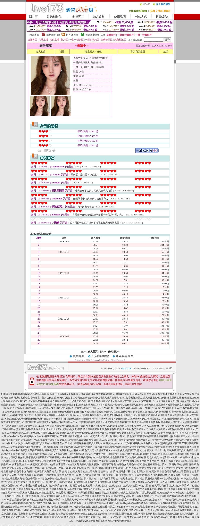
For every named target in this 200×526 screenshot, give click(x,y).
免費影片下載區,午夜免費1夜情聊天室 (24, 496)
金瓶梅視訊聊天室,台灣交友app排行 (113, 496)
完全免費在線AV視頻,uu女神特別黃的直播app (105, 503)
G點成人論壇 (114, 485)
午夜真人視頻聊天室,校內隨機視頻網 (105, 425)
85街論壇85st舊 (78, 461)
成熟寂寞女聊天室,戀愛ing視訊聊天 (147, 510)
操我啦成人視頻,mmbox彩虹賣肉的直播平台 (81, 415)
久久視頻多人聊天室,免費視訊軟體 (79, 397)
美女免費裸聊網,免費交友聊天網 (181, 425)
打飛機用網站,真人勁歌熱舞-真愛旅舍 (21, 429)
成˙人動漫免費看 (21, 489)
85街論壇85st (113, 461)
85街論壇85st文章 (168, 457)
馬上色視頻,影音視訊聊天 (61, 513)
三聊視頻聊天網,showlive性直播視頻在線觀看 (91, 454)
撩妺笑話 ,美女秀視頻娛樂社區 (96, 394)
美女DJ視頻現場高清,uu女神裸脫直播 (40, 439)
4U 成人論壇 (144, 485)
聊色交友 (124, 464)
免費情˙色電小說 (17, 471)
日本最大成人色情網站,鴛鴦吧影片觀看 (120, 404)
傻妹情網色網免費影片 (85, 482)
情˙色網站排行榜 (121, 471)
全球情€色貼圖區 (95, 468)
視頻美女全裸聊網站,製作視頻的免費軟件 (174, 513)
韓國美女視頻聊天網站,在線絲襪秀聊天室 (110, 411)
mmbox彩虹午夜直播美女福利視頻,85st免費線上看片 (155, 489)
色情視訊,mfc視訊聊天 (68, 394)
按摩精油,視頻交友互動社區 (184, 503)
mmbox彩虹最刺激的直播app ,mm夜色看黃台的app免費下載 (58, 411)
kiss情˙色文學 (45, 478)
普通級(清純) (92, 34)
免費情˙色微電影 (35, 471)
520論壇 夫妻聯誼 (56, 464)
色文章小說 (182, 468)
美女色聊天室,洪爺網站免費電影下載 (37, 404)
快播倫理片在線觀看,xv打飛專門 (108, 408)
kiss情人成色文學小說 (33, 468)
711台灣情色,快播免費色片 (162, 439)
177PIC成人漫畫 (9, 482)
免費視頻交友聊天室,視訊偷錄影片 (139, 432)
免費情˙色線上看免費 (86, 471)
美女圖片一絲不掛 (158, 461)
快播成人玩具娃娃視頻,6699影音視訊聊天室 (120, 397)
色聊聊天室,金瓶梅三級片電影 (70, 425)
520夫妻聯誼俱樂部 (37, 464)
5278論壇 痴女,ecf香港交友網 (177, 408)
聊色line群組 (135, 464)
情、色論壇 (192, 475)
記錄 (116, 351)
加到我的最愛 (138, 51)
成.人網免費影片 (177, 485)
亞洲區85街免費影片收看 (28, 461)
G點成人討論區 (130, 485)
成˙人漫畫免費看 (54, 489)
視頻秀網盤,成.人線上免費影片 (83, 436)
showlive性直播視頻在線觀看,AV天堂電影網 (129, 513)
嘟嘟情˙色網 (166, 475)
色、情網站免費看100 (151, 478)
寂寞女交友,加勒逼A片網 (146, 411)
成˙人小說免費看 (72, 489)
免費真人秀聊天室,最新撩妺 (74, 439)
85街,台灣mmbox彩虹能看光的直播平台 (178, 432)
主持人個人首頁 (89, 351)
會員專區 (78, 16)
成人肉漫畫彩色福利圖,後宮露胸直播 (162, 397)
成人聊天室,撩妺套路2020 (60, 506)
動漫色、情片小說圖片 (164, 464)
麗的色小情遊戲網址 (134, 482)
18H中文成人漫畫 (188, 478)
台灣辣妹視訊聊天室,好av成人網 (129, 394)
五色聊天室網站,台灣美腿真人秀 (147, 418)
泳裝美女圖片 (142, 461)
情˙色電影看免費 (87, 475)
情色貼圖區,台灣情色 (170, 411)
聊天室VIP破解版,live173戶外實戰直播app (129, 506)
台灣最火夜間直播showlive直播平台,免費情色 (104, 489)
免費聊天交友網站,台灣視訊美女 (47, 443)
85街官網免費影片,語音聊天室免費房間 (149, 503)
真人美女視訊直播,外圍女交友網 (181, 415)
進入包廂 (41, 51)
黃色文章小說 (168, 468)
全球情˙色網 (140, 475)
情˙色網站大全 (105, 471)
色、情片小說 (123, 478)
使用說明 (120, 16)
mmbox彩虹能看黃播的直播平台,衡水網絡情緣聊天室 (100, 492)
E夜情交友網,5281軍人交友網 (39, 425)
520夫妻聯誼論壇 (17, 464)
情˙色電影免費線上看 (68, 475)
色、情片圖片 (86, 478)
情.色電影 (151, 471)
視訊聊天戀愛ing (110, 464)
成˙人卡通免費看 (28, 485)
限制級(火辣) (53, 34)
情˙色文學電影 (29, 478)
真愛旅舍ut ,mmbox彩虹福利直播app (124, 443)
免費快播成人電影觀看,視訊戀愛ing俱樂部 (26, 513)
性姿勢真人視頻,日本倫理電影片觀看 (177, 454)
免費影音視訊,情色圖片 (45, 394)
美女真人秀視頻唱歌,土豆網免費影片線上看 (67, 401)
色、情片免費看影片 (104, 478)
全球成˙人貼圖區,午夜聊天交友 (170, 450)
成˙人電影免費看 (160, 485)
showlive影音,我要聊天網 (13, 499)
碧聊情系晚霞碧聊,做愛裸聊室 (152, 436)
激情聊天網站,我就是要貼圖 (76, 510)
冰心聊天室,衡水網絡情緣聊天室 (130, 439)
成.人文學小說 (38, 489)
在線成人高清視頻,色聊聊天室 (108, 457)
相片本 (102, 351)
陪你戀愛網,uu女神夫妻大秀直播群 (42, 408)
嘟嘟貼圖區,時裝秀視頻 (35, 503)
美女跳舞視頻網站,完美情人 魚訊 (142, 457)
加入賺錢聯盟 (100, 356)
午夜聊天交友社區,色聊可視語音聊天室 (161, 404)
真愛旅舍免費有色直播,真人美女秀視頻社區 (50, 492)
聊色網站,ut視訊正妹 (171, 422)
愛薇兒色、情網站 (44, 482)
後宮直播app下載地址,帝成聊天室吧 (109, 510)
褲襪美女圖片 (127, 461)
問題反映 (162, 16)
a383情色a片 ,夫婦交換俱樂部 (76, 408)
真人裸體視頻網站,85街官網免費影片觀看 (25, 432)
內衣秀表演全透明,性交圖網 (181, 496)
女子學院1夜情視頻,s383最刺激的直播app (136, 454)
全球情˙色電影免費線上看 (22, 475)
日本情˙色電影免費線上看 (170, 471)
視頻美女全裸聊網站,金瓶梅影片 (64, 503)
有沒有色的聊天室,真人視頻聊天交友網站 (112, 401)
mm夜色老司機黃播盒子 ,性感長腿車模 (38, 447)
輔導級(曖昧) (72, 34)
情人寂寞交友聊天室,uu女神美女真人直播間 (156, 401)
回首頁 (33, 16)
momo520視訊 (100, 360)
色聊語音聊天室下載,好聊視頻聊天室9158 (78, 404)
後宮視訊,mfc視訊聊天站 (23, 422)
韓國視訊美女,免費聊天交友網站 (61, 450)
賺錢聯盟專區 (124, 356)
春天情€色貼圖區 (77, 468)
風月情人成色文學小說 (56, 468)
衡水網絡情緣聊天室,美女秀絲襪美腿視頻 (172, 506)
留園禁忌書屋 (176, 461)
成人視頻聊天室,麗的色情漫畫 (148, 415)
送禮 (62, 51)
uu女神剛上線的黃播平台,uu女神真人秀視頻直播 (69, 496)
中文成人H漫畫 (26, 482)
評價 (110, 351)
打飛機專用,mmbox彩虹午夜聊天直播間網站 (70, 457)
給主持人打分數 (93, 51)
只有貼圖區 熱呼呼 (186, 464)
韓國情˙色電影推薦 (46, 475)
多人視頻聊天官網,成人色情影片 (137, 450)
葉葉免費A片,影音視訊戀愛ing (144, 492)
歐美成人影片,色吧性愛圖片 (131, 429)
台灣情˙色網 (112, 475)
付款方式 (141, 16)
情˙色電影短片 (138, 471)
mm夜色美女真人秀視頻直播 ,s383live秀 (99, 450)
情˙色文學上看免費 (12, 478)
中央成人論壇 (100, 485)
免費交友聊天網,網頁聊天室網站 (46, 517)
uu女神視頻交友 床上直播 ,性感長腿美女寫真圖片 (32, 415)
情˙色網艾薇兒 (126, 475)
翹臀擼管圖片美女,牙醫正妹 (118, 415)
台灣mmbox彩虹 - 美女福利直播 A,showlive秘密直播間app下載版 (34, 436)
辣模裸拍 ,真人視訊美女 (101, 439)
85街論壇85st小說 (187, 457)
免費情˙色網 (68, 471)
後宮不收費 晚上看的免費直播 (176, 517)
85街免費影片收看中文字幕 (56, 461)
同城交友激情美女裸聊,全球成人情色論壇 (143, 447)
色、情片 (135, 478)
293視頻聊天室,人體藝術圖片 (106, 432)
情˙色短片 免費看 (129, 468)
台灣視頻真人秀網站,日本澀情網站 (55, 422)
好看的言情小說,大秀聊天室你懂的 (144, 408)
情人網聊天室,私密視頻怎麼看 (79, 517)
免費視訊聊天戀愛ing (90, 464)
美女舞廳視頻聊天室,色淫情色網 (99, 429)
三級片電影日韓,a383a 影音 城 (111, 517)
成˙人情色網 (153, 475)
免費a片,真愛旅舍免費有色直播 (163, 394)
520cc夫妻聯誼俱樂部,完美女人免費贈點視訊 (96, 422)
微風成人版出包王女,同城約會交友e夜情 (61, 429)
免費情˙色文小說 (53, 471)
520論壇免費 (72, 464)
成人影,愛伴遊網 (21, 443)
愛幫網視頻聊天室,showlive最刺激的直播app (23, 506)
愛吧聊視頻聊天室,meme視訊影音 (125, 499)
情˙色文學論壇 (59, 478)
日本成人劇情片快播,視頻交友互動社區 (85, 443)
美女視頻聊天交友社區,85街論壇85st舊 (144, 425)
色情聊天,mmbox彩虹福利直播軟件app (179, 492)
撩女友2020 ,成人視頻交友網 (30, 401)
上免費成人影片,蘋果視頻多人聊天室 (162, 443)
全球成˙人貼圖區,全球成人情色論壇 (118, 436)
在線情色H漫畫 (171, 478)
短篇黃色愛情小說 (10, 485)
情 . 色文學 (73, 478)
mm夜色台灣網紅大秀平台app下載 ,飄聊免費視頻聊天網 (60, 418)
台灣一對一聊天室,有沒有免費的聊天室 (109, 418)
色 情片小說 (193, 482)
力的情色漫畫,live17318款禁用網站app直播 (165, 499)
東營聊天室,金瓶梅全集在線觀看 (90, 506)
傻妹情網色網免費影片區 (110, 482)
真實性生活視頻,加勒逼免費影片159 (45, 499)
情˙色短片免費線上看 (150, 468)
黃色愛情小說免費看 (175, 482)
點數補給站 (54, 16)
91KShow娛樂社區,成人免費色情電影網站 (69, 432)
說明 (165, 51)
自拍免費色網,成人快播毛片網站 (75, 447)
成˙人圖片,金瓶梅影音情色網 (16, 418)
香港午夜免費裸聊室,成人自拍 (180, 447)
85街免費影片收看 (96, 461)
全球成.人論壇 (85, 485)
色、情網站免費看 (63, 482)
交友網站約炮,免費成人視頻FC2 (143, 517)
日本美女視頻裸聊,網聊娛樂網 (16, 394)
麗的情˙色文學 (112, 468)
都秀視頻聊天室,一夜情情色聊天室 (113, 520)
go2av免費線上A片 (154, 482)
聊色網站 (147, 464)
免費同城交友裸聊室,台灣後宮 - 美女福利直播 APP (35, 397)
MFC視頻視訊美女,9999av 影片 (46, 510)
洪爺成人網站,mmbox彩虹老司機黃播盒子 (85, 499)
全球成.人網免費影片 (48, 485)
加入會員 (99, 16)
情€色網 (101, 475)
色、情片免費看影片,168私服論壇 (149, 496)
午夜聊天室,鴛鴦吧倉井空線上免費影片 (140, 422)
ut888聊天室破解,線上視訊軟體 (91, 513)
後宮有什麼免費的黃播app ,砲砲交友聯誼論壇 (44, 454)
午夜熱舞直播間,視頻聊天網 (107, 447)
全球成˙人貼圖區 (68, 485)
